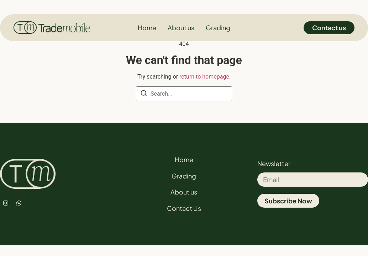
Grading (184, 176)
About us (183, 192)
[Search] (144, 94)
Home (184, 159)
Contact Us (184, 208)
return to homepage (204, 76)
